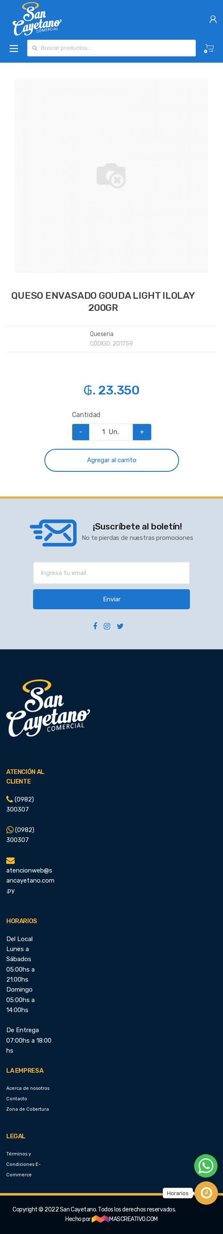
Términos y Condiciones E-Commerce (23, 1164)
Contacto (16, 1099)
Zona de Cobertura (27, 1109)
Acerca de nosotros (27, 1088)
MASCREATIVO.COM (125, 1219)
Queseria (101, 334)
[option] (111, 176)
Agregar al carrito (111, 460)
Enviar (111, 599)
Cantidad (86, 415)
